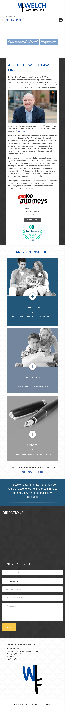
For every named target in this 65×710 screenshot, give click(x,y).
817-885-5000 (13, 19)
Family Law (33, 307)
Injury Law (32, 377)
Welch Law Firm (13, 648)
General (32, 445)
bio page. (21, 131)
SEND (9, 627)
